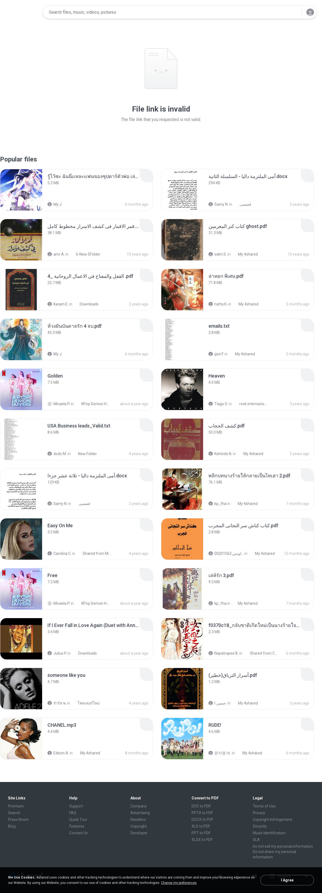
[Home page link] (22, 12)
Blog (12, 826)
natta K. (217, 304)
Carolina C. (59, 553)
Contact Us (78, 833)
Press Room (18, 819)
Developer (139, 833)
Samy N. (218, 204)
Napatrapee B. (223, 653)
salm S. (217, 254)
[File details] (21, 190)
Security (260, 826)
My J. (54, 204)
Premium (16, 806)
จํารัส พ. (56, 703)
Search (14, 813)
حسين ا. (217, 703)
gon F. (216, 354)
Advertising (140, 813)
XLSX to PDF (202, 839)
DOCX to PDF (202, 819)
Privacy (259, 813)
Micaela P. (58, 404)
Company (138, 806)
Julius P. (57, 653)
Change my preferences (179, 883)
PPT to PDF (201, 833)
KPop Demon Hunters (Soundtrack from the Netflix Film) (93, 404)
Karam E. (57, 304)
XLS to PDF (201, 826)
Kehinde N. (220, 454)
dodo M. (57, 454)
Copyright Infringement (272, 819)
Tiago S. (218, 404)
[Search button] (294, 12)
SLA (256, 839)
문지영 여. (219, 753)
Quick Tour (78, 819)
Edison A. (58, 753)
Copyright (138, 826)
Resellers (138, 819)
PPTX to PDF (202, 813)
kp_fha (217, 503)
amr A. (56, 254)
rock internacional (251, 404)
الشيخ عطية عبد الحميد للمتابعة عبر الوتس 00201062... (226, 553)
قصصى (242, 204)
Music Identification (269, 833)
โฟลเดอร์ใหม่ (86, 703)
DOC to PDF (201, 806)
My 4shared (245, 254)
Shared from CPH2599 (261, 653)
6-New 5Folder (85, 254)
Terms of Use (264, 806)
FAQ (72, 813)
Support (76, 806)
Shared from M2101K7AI (94, 553)
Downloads (86, 304)
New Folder (84, 454)
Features (76, 826)
